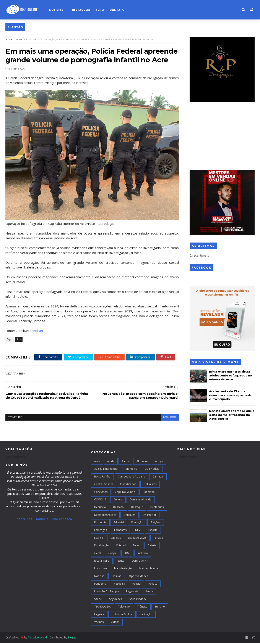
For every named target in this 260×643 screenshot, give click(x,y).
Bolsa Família (102, 476)
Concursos (100, 492)
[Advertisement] (222, 136)
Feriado (158, 538)
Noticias (56, 10)
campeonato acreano (131, 476)
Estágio (98, 538)
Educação (137, 522)
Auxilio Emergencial (106, 469)
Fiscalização (101, 545)
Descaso (118, 507)
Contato (117, 10)
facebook (170, 417)
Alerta (125, 461)
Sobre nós (24, 519)
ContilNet (36, 330)
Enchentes (120, 530)
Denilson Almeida (140, 499)
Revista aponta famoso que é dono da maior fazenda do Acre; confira (231, 414)
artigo (159, 461)
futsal (136, 545)
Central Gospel (103, 484)
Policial (136, 583)
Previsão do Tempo (106, 591)
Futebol (121, 545)
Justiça (121, 561)
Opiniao (117, 576)
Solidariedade (138, 599)
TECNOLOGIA (102, 606)
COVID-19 (100, 499)
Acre (99, 10)
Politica (152, 583)
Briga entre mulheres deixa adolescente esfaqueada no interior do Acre (230, 375)
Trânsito (142, 606)
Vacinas (99, 622)
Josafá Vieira (101, 561)
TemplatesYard (37, 637)
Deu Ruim (129, 515)
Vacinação (146, 614)
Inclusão (143, 553)
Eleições (156, 522)
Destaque (137, 507)
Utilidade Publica (122, 614)
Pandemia (100, 583)
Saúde (98, 599)
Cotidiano (149, 492)
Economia (100, 522)
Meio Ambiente (148, 568)
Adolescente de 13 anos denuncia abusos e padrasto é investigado (230, 395)
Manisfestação (123, 568)
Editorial (119, 522)
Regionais (132, 591)
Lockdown (100, 568)
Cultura (118, 499)
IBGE (127, 553)
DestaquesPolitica (105, 515)
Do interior (149, 515)
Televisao (124, 606)
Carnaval (158, 476)
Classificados (128, 484)
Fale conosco (62, 519)
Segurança (115, 599)
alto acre (142, 461)
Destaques (80, 10)
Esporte (153, 530)
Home (9, 39)
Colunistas (150, 484)
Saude (149, 591)
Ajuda (110, 461)
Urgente (99, 614)
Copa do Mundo (125, 492)
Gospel (112, 553)
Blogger (73, 637)
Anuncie (42, 519)
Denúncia (100, 507)
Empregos (100, 530)
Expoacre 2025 (137, 538)
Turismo (160, 606)
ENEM (137, 530)
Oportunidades (138, 576)
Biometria (131, 469)
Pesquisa (119, 583)
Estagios (115, 538)
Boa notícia (152, 469)
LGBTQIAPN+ (140, 561)
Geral (97, 553)
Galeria (152, 545)
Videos (115, 622)
